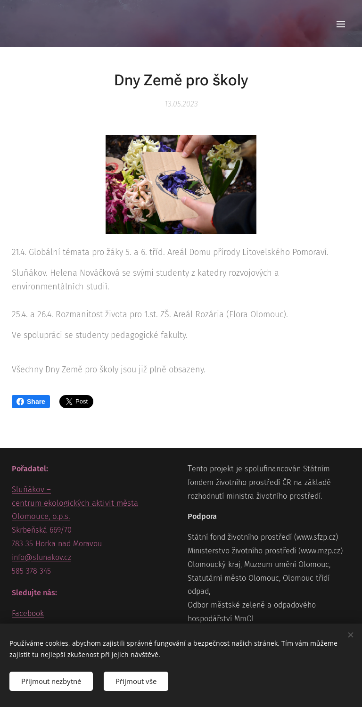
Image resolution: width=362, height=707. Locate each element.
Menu (341, 24)
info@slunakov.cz (41, 557)
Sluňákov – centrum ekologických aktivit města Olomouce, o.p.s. (75, 503)
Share (30, 401)
